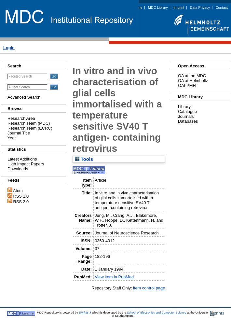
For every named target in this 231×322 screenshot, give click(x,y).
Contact (222, 7)
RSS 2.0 (21, 201)
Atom (18, 190)
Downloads (17, 168)
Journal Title (18, 133)
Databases (188, 121)
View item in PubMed (114, 276)
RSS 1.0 (21, 196)
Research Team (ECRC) (29, 128)
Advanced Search (23, 97)
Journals (186, 116)
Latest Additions (22, 159)
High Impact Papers (25, 163)
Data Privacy (200, 7)
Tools (84, 159)
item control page (149, 288)
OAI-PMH (187, 85)
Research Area (21, 118)
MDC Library (158, 7)
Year (11, 137)
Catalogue (187, 111)
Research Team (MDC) (28, 123)
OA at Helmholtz (193, 80)
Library (184, 106)
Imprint (178, 7)
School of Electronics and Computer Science (156, 312)
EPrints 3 (85, 312)
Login (9, 47)
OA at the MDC (192, 75)
